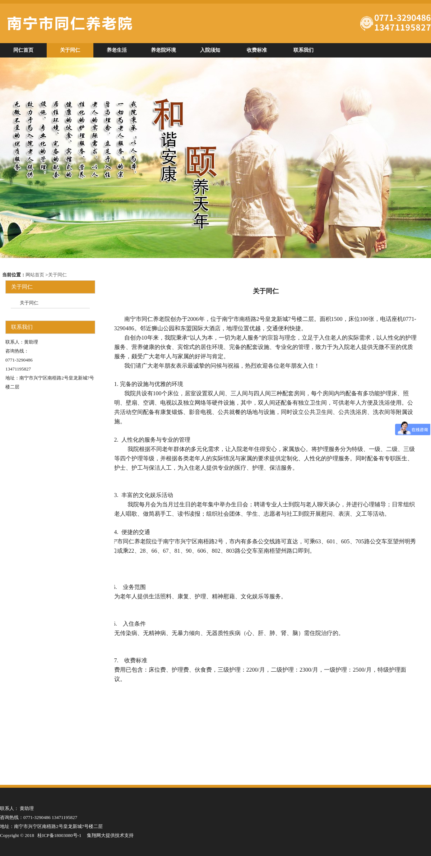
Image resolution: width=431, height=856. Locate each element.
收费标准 (257, 50)
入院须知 (210, 50)
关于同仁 (70, 50)
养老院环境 (163, 50)
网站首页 (35, 274)
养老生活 (117, 50)
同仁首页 (23, 50)
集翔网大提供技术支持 (110, 835)
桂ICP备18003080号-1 (59, 835)
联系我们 (303, 50)
